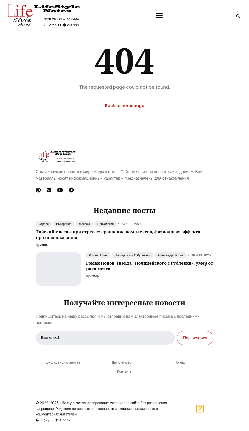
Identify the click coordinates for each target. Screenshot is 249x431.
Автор (44, 245)
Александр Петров (171, 255)
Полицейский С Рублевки (132, 255)
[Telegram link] (71, 190)
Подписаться (195, 338)
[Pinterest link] (39, 190)
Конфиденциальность (62, 362)
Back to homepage (124, 106)
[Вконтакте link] (49, 190)
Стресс (44, 224)
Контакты (124, 371)
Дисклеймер (122, 362)
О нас (180, 362)
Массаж (84, 224)
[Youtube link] (60, 190)
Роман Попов (98, 255)
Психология (105, 224)
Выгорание (63, 224)
